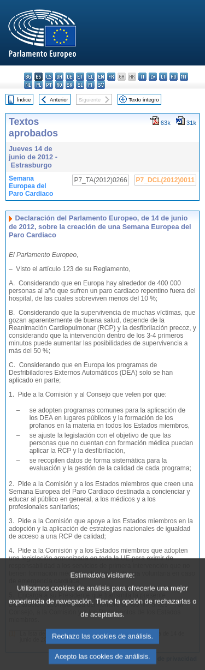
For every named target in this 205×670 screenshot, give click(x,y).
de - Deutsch (70, 77)
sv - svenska (101, 85)
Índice (24, 100)
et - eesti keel (80, 77)
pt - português (49, 85)
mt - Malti (184, 77)
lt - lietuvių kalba (163, 77)
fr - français (111, 77)
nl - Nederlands (28, 85)
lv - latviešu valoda (153, 77)
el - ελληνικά (90, 77)
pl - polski (38, 85)
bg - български (28, 77)
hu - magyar (173, 77)
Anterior (59, 100)
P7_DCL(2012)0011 (165, 180)
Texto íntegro (143, 100)
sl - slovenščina (80, 85)
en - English (101, 77)
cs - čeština (49, 77)
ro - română (59, 85)
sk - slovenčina (70, 85)
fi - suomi (90, 85)
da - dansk (59, 77)
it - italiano (142, 77)
